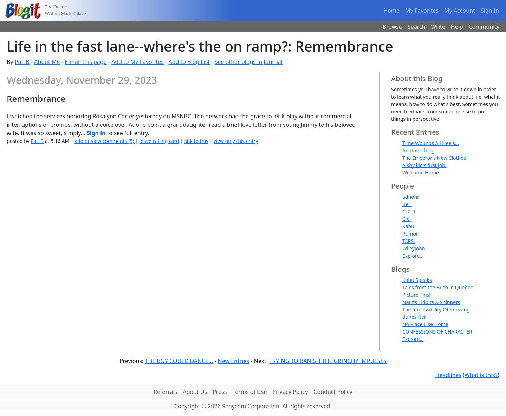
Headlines (448, 375)
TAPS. (408, 241)
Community (484, 27)
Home (392, 10)
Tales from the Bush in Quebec (437, 287)
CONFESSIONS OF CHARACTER (437, 331)
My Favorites (422, 10)
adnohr (410, 196)
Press (220, 392)
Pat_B (22, 62)
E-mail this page (86, 62)
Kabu (408, 226)
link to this (196, 141)
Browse (392, 27)
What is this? (481, 375)
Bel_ (407, 204)
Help (457, 27)
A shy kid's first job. (424, 165)
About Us (195, 392)
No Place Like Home (425, 324)
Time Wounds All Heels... (430, 143)
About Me (47, 62)
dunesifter (414, 316)
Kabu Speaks (417, 280)
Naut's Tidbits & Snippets (431, 302)
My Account (459, 10)
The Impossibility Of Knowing (436, 309)
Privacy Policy (290, 392)
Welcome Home (420, 172)
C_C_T (409, 211)
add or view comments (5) (104, 141)
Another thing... (420, 150)
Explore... (413, 255)
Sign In (490, 10)
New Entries (233, 361)
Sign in (96, 133)
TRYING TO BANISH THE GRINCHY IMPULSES (328, 361)
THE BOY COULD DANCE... (179, 361)
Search (417, 27)
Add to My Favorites (137, 62)
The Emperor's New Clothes (434, 157)
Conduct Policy (332, 392)
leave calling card (159, 141)
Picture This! (416, 294)
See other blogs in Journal (249, 62)
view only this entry (236, 141)
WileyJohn (413, 248)
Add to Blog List (189, 62)
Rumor (410, 233)
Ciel (406, 219)
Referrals (165, 392)
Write (438, 27)
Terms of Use (250, 392)
